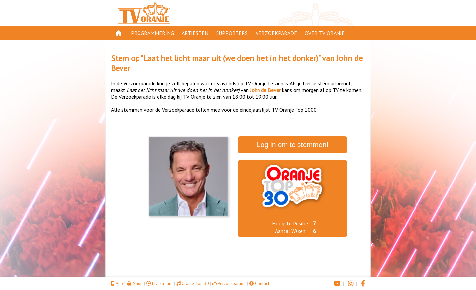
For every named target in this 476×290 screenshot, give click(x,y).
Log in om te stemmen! (293, 145)
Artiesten (195, 33)
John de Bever (265, 90)
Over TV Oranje (325, 33)
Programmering (152, 33)
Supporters (232, 33)
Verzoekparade (276, 33)
